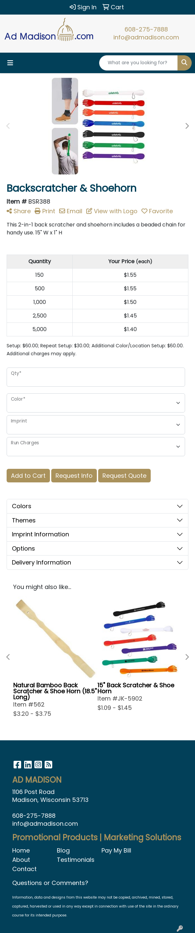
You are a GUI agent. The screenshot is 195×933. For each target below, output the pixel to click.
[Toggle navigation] (10, 63)
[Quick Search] (138, 63)
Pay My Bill (116, 850)
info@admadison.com (146, 37)
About (21, 860)
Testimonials (75, 860)
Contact (24, 869)
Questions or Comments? (50, 883)
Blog (63, 850)
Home (21, 850)
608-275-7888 (146, 29)
